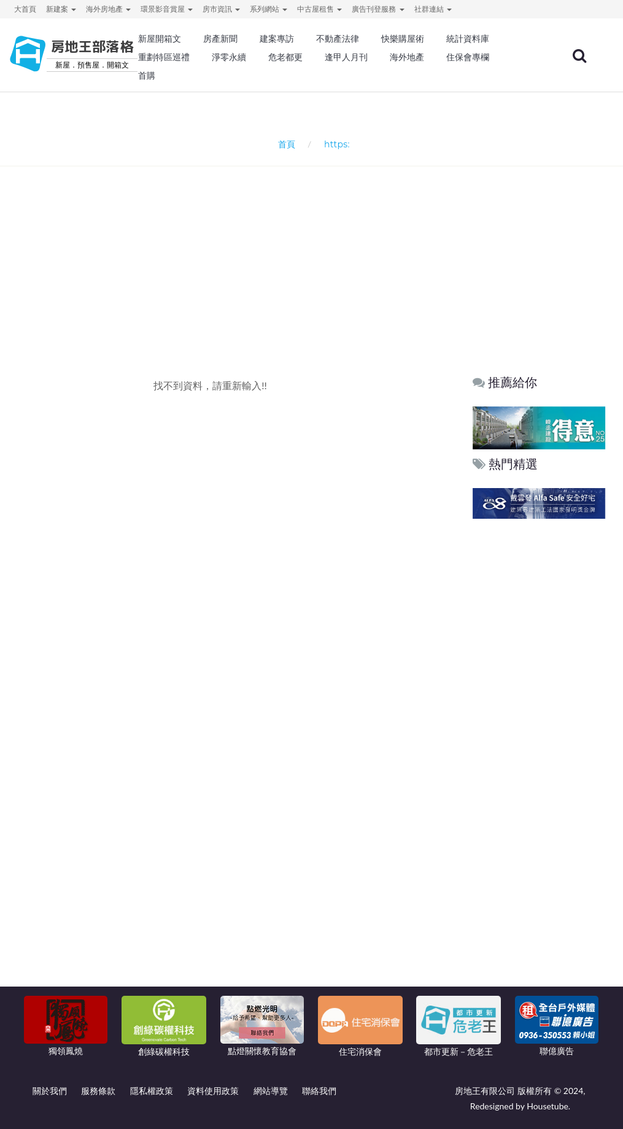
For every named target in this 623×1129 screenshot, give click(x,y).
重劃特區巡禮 (164, 57)
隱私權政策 (151, 1090)
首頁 (284, 144)
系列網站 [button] (268, 9)
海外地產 (407, 57)
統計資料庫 (467, 38)
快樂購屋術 (402, 38)
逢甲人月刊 (346, 57)
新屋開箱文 (159, 38)
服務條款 (98, 1090)
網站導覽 (270, 1090)
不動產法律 (337, 38)
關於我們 (50, 1090)
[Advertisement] (315, 249)
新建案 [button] (61, 9)
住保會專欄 (467, 57)
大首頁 (25, 9)
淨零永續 (229, 57)
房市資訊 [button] (221, 9)
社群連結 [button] (433, 9)
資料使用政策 (213, 1090)
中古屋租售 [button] (319, 9)
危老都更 (285, 57)
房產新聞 (220, 38)
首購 (146, 75)
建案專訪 (277, 38)
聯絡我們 (319, 1090)
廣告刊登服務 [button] (378, 9)
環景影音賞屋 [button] (167, 9)
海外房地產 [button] (108, 9)
